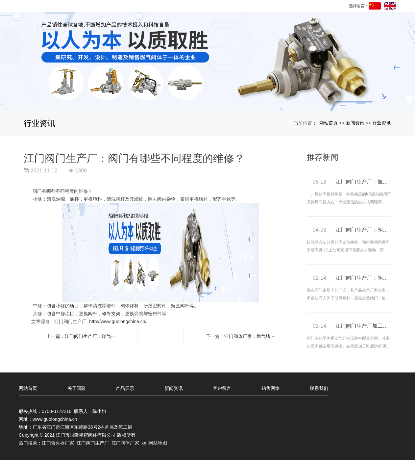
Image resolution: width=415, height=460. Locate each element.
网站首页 (328, 122)
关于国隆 (76, 388)
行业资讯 (381, 122)
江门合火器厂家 (58, 443)
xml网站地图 (154, 443)
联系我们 (319, 388)
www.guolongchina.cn (55, 419)
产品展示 (125, 388)
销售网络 (270, 388)
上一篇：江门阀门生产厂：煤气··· (80, 336)
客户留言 (222, 388)
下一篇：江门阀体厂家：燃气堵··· (240, 336)
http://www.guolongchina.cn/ (117, 321)
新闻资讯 (355, 122)
